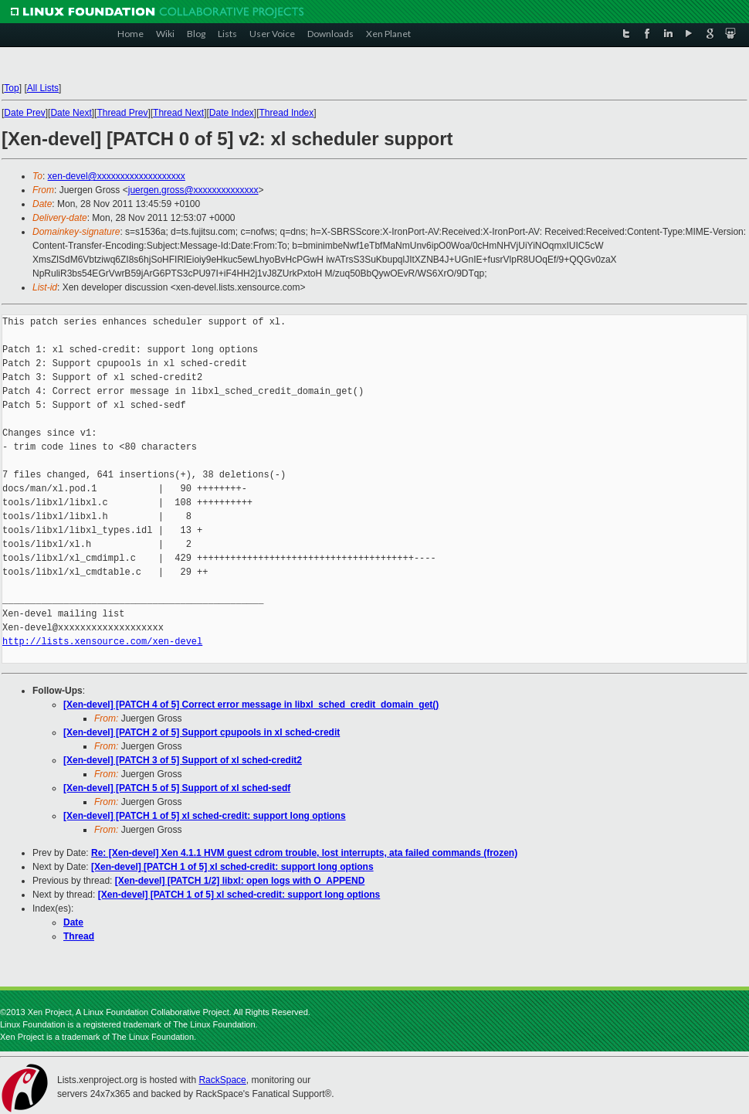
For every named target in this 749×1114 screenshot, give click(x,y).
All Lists (43, 88)
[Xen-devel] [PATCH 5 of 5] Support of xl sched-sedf (176, 788)
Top (11, 88)
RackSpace (222, 1080)
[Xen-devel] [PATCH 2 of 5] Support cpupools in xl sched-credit (201, 732)
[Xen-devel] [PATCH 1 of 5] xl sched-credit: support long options (204, 815)
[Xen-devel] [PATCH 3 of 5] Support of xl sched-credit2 (182, 760)
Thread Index (286, 112)
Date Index (231, 112)
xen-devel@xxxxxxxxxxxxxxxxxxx (116, 176)
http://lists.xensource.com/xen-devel (102, 641)
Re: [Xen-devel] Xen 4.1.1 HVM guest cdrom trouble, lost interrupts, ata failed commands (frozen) (304, 852)
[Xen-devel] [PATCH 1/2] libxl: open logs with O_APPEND (240, 880)
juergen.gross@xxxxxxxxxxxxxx (193, 190)
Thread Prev (122, 112)
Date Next (70, 112)
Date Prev (24, 112)
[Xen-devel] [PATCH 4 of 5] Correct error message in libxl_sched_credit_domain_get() (251, 704)
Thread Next (178, 112)
